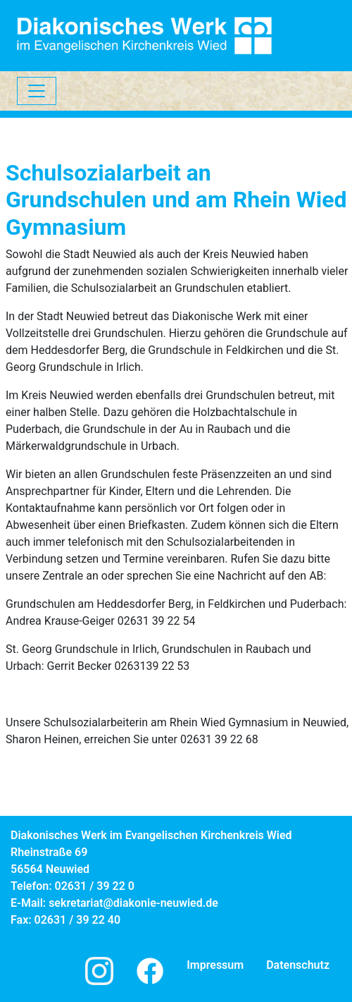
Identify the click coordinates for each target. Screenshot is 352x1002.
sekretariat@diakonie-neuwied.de (133, 903)
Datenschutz (297, 965)
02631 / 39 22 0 (94, 886)
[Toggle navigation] (36, 91)
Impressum (215, 965)
